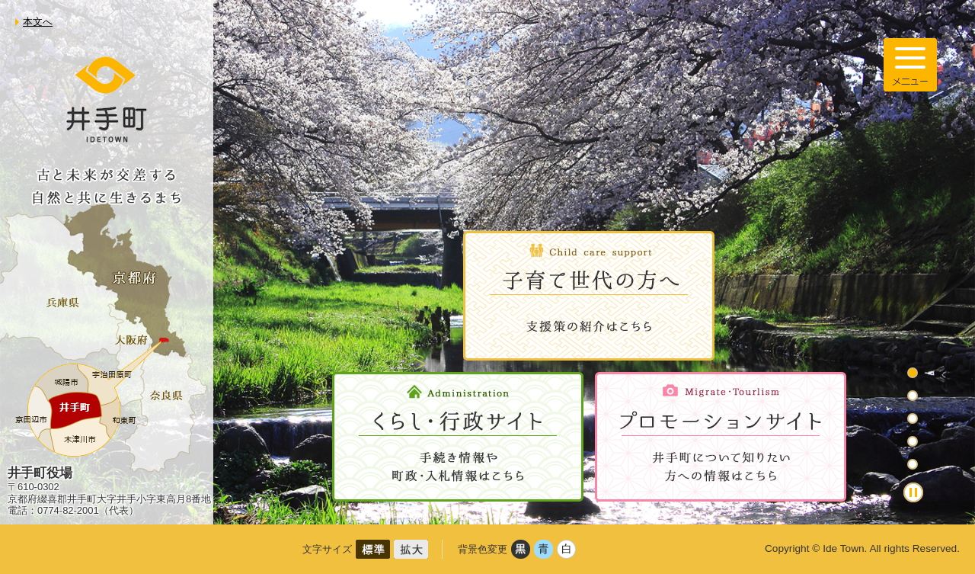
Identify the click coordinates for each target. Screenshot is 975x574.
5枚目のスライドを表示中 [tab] (912, 464)
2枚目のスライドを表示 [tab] (912, 395)
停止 (913, 492)
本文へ (38, 21)
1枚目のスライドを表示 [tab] (912, 372)
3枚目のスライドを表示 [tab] (912, 418)
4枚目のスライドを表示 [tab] (912, 441)
